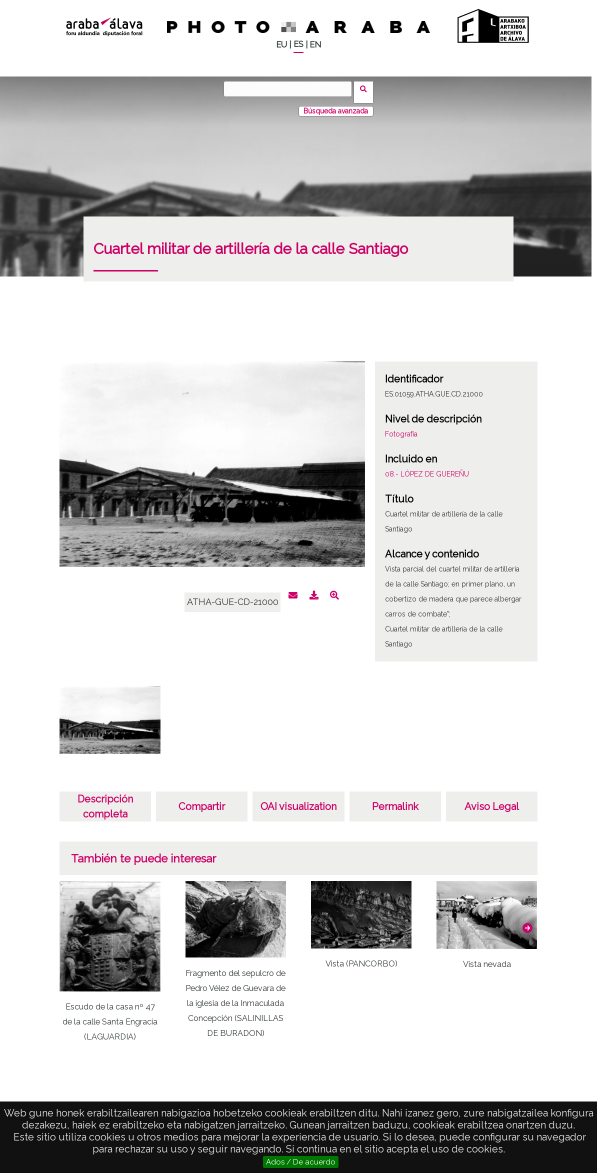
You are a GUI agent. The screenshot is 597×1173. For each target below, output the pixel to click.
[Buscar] (291, 89)
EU (281, 45)
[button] (527, 921)
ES (299, 44)
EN (315, 45)
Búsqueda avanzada (336, 104)
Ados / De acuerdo (301, 1162)
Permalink (395, 800)
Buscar (367, 88)
